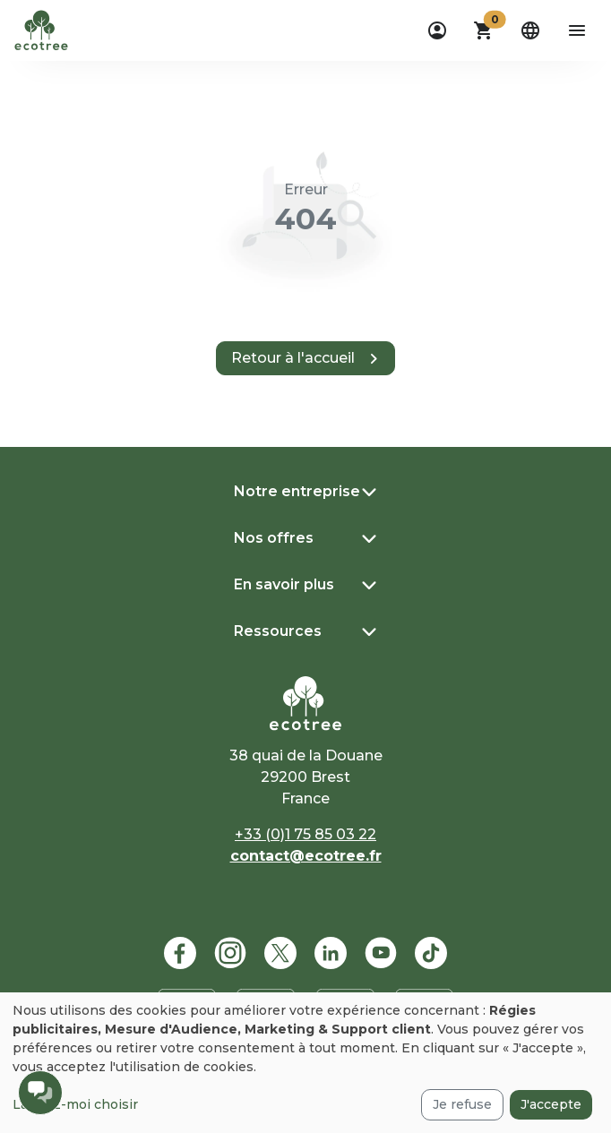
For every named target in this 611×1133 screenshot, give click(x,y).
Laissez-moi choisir (75, 1104)
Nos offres (274, 537)
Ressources (278, 630)
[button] (483, 30)
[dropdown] (437, 30)
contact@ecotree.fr (306, 855)
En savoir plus (284, 584)
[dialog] (305, 1062)
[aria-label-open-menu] (577, 30)
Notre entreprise (297, 491)
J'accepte (551, 1104)
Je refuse (462, 1104)
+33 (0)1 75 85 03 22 (305, 834)
